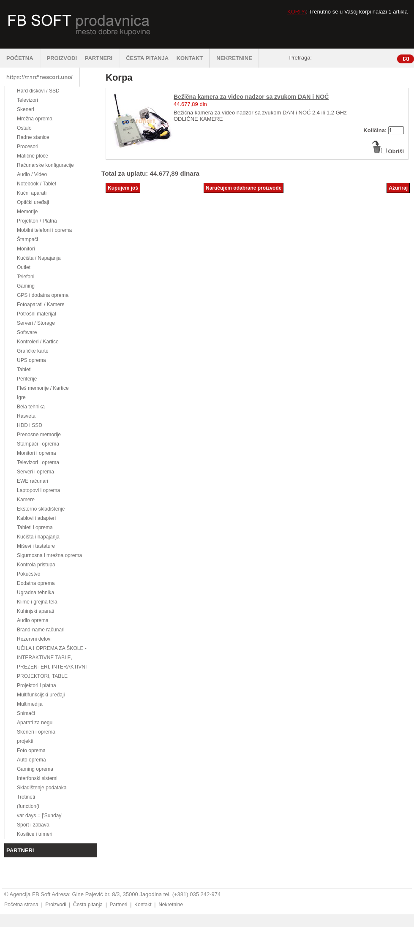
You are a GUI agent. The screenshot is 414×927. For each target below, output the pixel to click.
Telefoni (25, 277)
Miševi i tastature (36, 546)
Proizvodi (55, 905)
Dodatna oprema (35, 583)
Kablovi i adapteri (36, 518)
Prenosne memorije (39, 435)
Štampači (27, 239)
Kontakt (143, 905)
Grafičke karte (33, 351)
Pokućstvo (28, 574)
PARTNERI (102, 58)
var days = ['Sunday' (40, 815)
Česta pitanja (88, 905)
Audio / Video (32, 174)
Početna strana (21, 905)
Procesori (27, 147)
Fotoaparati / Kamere (41, 304)
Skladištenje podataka (41, 788)
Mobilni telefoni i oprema (44, 230)
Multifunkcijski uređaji (41, 695)
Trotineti (26, 797)
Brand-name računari (41, 630)
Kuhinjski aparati (35, 611)
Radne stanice (33, 137)
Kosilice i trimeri (34, 834)
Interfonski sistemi (37, 778)
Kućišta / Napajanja (38, 258)
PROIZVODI (62, 58)
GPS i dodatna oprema (42, 295)
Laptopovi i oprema (38, 490)
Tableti (24, 369)
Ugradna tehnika (35, 592)
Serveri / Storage (36, 323)
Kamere (26, 500)
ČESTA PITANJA (147, 58)
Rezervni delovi (34, 639)
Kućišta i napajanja (38, 537)
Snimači (26, 713)
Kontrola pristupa (36, 565)
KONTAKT (193, 58)
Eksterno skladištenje (41, 509)
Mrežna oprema (34, 119)
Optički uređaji (33, 202)
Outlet (23, 267)
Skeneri (25, 109)
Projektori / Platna (37, 221)
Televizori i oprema (38, 462)
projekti (25, 741)
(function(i (28, 806)
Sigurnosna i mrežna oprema (49, 555)
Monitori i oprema (36, 453)
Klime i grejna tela (37, 602)
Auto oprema (31, 760)
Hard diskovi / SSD (38, 91)
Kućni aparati (31, 193)
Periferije (27, 379)
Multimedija (30, 704)
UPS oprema (31, 360)
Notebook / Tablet (36, 184)
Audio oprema (33, 620)
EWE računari (32, 481)
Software (27, 332)
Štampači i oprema (38, 444)
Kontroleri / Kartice (38, 342)
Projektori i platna (36, 685)
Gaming (26, 286)
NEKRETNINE (237, 58)
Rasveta (26, 416)
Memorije (27, 212)
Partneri (118, 905)
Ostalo (24, 128)
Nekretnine (170, 905)
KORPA (296, 11)
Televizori (27, 100)
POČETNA (23, 58)
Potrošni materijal (36, 314)
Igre (21, 397)
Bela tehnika (31, 407)
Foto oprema (31, 750)
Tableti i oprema (35, 527)
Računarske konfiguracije (45, 165)
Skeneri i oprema (36, 732)
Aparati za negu (34, 723)
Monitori (26, 249)
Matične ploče (32, 156)
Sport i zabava (33, 825)
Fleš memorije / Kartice (43, 388)
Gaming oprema (35, 769)
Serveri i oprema (35, 472)
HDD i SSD (29, 425)
